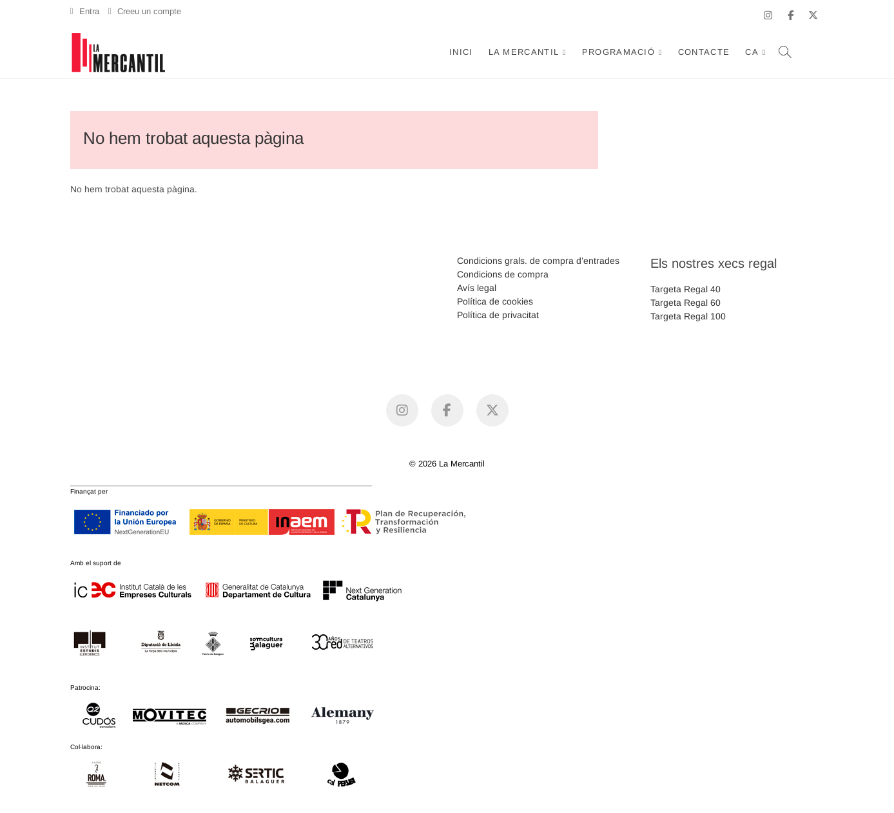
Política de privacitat (498, 315)
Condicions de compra (503, 274)
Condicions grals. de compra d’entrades (538, 261)
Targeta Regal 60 (685, 302)
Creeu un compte (144, 11)
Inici (461, 52)
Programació (618, 52)
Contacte (704, 52)
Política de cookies (495, 301)
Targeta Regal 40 (685, 289)
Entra (84, 11)
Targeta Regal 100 (688, 316)
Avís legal (476, 288)
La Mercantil (524, 52)
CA (752, 52)
